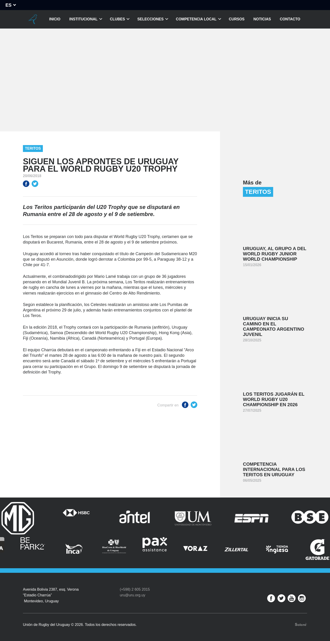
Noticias (262, 19)
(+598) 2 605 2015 (135, 589)
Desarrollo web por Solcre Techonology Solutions (301, 624)
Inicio (54, 19)
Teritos (33, 148)
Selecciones (150, 19)
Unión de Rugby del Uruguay (33, 19)
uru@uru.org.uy (132, 595)
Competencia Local (196, 19)
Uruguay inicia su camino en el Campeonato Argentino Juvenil (273, 326)
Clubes (117, 19)
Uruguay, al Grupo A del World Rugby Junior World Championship (274, 254)
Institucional (83, 19)
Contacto (290, 19)
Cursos (237, 19)
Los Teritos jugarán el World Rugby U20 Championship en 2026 (274, 399)
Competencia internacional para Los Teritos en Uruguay (274, 469)
